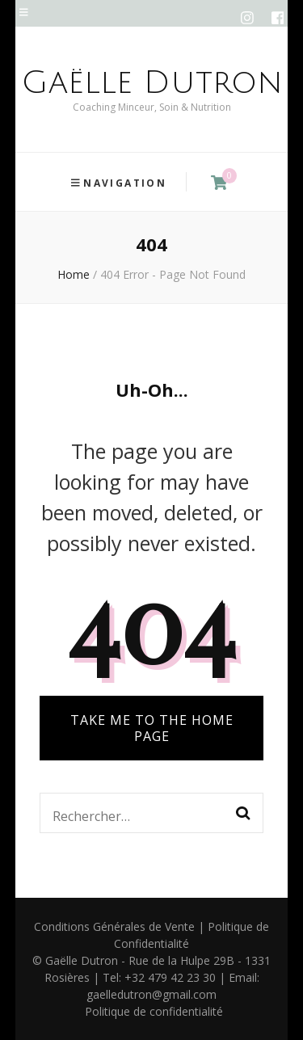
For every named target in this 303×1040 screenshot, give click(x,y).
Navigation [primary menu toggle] (119, 183)
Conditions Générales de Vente (114, 926)
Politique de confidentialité (154, 1011)
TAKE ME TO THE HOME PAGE (152, 728)
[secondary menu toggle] (23, 12)
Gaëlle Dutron (152, 82)
